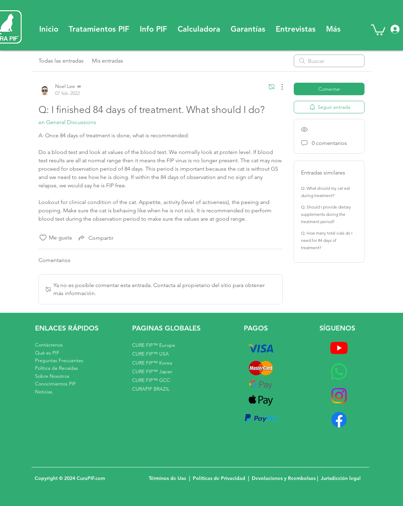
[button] (99, 29)
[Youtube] (339, 347)
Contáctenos (49, 345)
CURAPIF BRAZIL (151, 389)
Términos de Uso (167, 478)
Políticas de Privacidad (219, 478)
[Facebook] (339, 419)
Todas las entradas (61, 60)
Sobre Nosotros (52, 376)
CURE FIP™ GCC (151, 380)
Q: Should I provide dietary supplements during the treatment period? (326, 214)
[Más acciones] (278, 87)
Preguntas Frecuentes (59, 360)
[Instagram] (339, 395)
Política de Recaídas (56, 368)
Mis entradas (107, 60)
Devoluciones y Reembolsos (284, 478)
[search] (329, 61)
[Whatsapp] (339, 371)
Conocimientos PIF (55, 384)
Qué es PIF (47, 353)
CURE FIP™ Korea (152, 363)
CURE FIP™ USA (150, 354)
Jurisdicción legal (341, 478)
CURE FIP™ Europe (153, 345)
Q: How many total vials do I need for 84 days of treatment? (326, 240)
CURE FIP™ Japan (152, 371)
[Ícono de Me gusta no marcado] (43, 238)
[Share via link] (95, 238)
